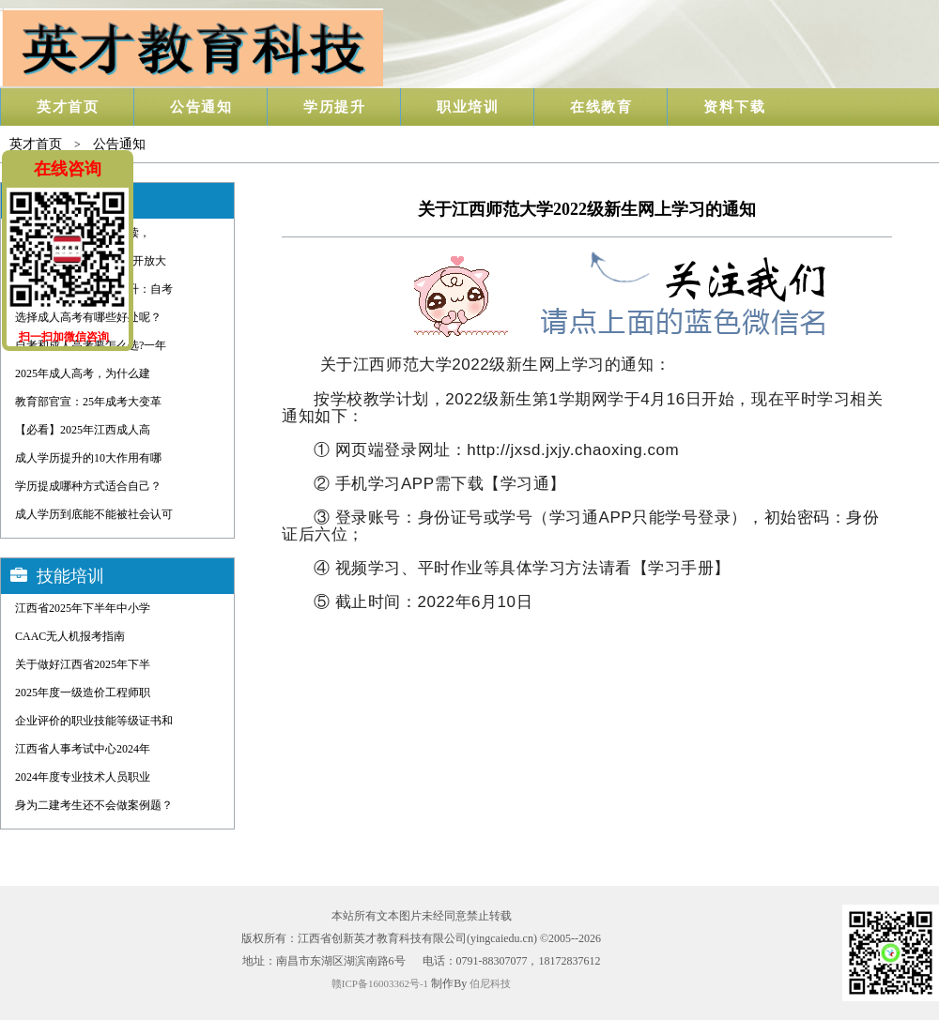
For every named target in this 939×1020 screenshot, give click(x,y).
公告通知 (201, 106)
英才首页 (68, 106)
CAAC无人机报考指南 (70, 636)
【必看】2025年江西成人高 (82, 429)
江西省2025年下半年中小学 (82, 608)
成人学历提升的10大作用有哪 (88, 457)
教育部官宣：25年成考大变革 (88, 401)
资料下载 (734, 106)
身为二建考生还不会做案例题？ (94, 805)
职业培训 (468, 106)
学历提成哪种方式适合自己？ (88, 486)
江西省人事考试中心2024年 (82, 748)
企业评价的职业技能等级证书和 (94, 720)
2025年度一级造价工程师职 (82, 692)
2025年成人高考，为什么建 (82, 373)
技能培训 (70, 576)
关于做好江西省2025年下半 (82, 664)
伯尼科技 (490, 983)
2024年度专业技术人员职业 (82, 777)
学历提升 (334, 106)
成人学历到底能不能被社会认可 (94, 514)
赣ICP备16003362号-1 (379, 983)
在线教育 (601, 106)
